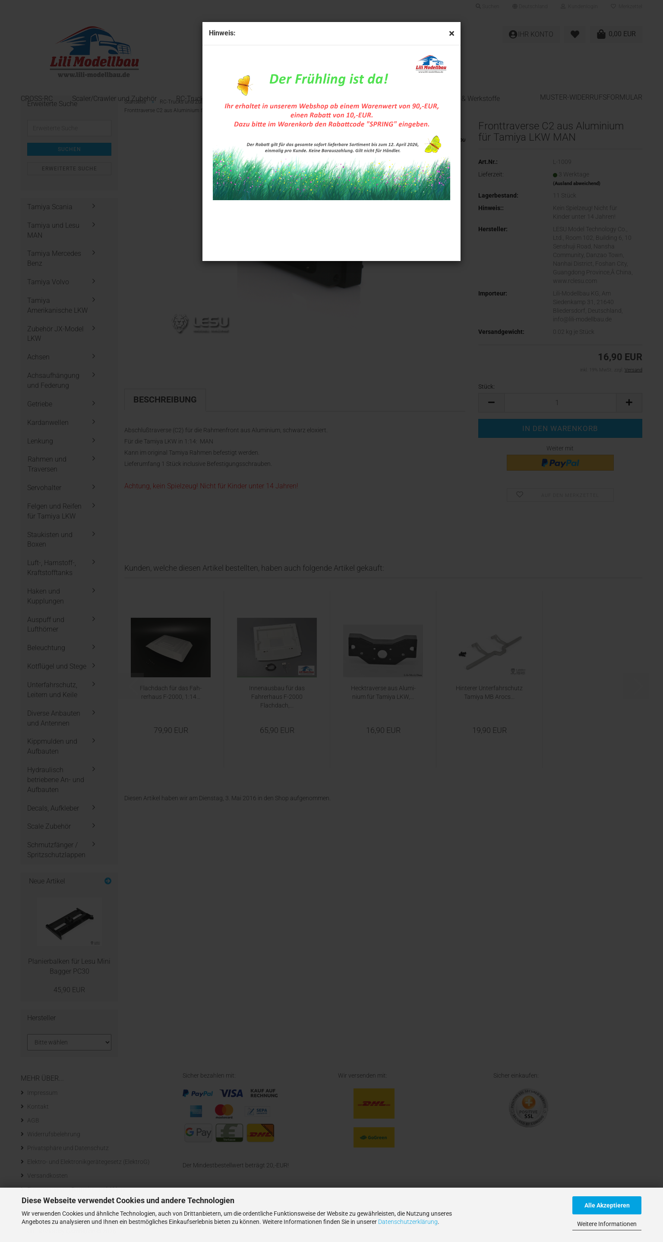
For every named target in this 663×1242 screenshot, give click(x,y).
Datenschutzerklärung (408, 1221)
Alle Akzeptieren (607, 1205)
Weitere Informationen (607, 1223)
